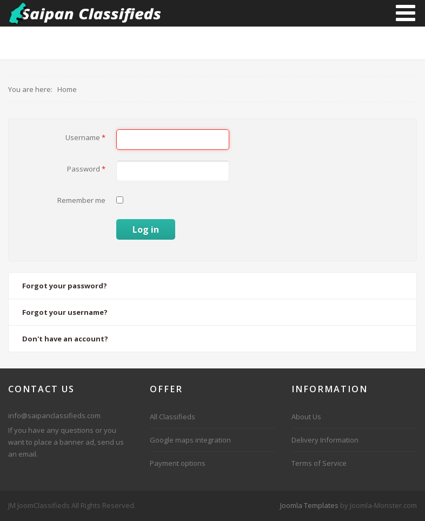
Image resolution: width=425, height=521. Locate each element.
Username (85, 137)
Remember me (81, 200)
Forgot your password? (64, 286)
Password (86, 169)
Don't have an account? (65, 339)
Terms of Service (319, 463)
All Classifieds (172, 416)
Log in (145, 229)
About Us (306, 416)
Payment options (177, 463)
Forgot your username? (65, 312)
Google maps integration (190, 440)
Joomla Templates (309, 505)
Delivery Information (324, 440)
